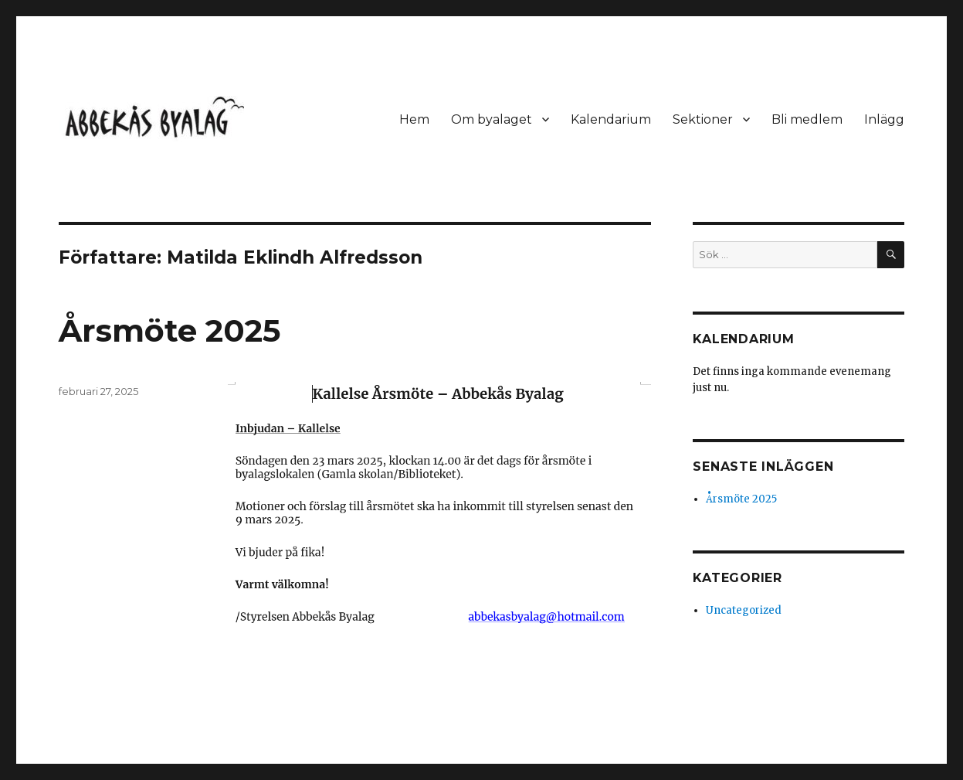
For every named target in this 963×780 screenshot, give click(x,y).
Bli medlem (807, 119)
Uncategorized (744, 610)
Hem (414, 119)
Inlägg (884, 119)
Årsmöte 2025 (169, 330)
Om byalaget (491, 119)
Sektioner (703, 119)
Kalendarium (611, 119)
